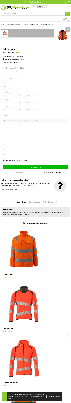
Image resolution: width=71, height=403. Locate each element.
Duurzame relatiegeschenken (9, 369)
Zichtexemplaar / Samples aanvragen (47, 353)
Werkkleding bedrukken (13, 25)
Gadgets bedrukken (6, 372)
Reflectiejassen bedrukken (38, 25)
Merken (3, 383)
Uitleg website (40, 342)
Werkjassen (25, 25)
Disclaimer (39, 377)
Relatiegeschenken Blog (43, 369)
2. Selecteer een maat (11, 116)
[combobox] (33, 14)
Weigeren (58, 396)
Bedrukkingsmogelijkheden (44, 345)
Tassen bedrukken (6, 367)
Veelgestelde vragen (42, 337)
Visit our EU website (42, 383)
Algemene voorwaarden (43, 380)
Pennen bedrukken (6, 364)
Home (2, 25)
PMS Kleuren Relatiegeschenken (45, 348)
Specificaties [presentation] (34, 201)
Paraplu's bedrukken (7, 380)
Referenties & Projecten (43, 372)
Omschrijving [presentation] (20, 201)
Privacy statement (41, 375)
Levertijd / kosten (41, 340)
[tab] (20, 201)
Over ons (38, 364)
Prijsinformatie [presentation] (49, 201)
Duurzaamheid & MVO (42, 356)
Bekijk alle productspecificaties (12, 62)
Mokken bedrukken (6, 375)
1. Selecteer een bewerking (13, 68)
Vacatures (39, 367)
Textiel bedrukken (6, 377)
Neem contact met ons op (10, 189)
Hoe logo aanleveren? (42, 350)
